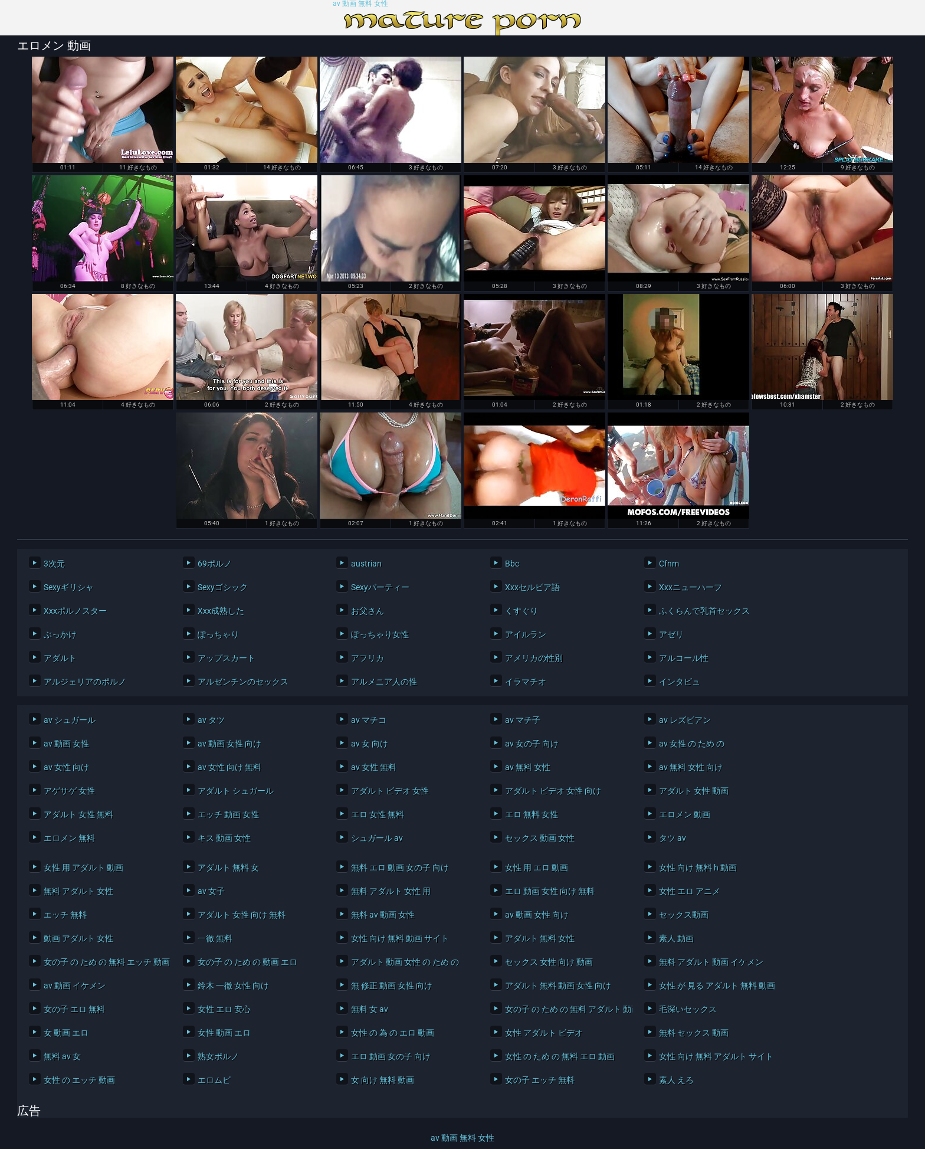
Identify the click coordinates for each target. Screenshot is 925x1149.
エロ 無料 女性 (531, 814)
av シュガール (70, 720)
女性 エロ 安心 (224, 1009)
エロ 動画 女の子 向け (391, 1056)
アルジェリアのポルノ (85, 681)
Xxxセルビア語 (532, 587)
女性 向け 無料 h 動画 (698, 867)
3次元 (54, 563)
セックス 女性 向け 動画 (549, 962)
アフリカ (367, 658)
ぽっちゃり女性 (380, 634)
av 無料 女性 (527, 767)
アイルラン (525, 634)
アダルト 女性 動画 (694, 791)
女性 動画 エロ (224, 1032)
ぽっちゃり (218, 634)
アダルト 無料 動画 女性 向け (558, 985)
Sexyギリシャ (69, 587)
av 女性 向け (66, 767)
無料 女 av (369, 1009)
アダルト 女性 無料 (78, 814)
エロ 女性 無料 (377, 814)
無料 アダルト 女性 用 (391, 891)
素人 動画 (676, 938)
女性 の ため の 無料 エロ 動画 (560, 1056)
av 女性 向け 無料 (229, 767)
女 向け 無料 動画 (382, 1080)
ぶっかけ (60, 634)
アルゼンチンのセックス (243, 681)
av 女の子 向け (532, 743)
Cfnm (669, 563)
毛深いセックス (688, 1009)
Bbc (512, 563)
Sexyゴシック (223, 587)
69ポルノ (215, 563)
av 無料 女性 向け (691, 767)
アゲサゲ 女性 (69, 791)
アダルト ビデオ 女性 (390, 791)
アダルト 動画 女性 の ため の (405, 962)
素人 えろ (676, 1080)
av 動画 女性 (66, 743)
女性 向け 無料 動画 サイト (400, 938)
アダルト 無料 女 (228, 867)
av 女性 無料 (373, 767)
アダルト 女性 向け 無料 (242, 914)
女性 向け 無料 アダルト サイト (716, 1056)
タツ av (672, 838)
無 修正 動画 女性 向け (391, 985)
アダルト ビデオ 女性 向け (553, 791)
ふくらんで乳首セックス (704, 611)
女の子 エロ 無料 (74, 1009)
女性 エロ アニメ (689, 891)
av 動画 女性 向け (229, 743)
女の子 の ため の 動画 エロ (247, 962)
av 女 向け (369, 743)
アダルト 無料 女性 (540, 938)
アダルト (60, 658)
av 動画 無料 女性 (360, 4)
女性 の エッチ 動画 (79, 1080)
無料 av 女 (62, 1056)
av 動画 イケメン (75, 985)
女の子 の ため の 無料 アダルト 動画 (565, 1009)
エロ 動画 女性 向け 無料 (550, 891)
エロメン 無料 (69, 838)
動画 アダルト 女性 (78, 938)
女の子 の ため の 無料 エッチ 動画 (104, 962)
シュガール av (377, 838)
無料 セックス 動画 (694, 1032)
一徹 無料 (215, 938)
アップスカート (226, 658)
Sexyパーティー (380, 587)
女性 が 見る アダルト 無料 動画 (717, 985)
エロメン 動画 (684, 814)
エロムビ (214, 1080)
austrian (366, 563)
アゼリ (671, 634)
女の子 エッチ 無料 (540, 1080)
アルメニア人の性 (384, 681)
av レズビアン (685, 720)
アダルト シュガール (236, 791)
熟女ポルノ (218, 1056)
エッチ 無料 (65, 914)
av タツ (211, 720)
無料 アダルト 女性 (78, 891)
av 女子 (211, 891)
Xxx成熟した (221, 611)
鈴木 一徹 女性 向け (233, 985)
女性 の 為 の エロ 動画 (392, 1032)
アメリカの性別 (534, 658)
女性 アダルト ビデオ (544, 1032)
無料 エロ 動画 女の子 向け (400, 867)
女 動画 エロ (66, 1032)
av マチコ (368, 720)
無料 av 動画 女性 (383, 914)
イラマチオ (525, 681)
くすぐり (521, 611)
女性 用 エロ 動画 (536, 867)
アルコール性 (683, 658)
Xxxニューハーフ (690, 587)
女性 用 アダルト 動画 (83, 867)
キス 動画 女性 (224, 838)
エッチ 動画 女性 (228, 814)
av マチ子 (522, 720)
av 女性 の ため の (691, 743)
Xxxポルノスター (75, 611)
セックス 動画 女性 (540, 838)
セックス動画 (683, 914)
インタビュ (679, 681)
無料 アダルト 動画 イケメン (711, 962)
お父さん (367, 611)
